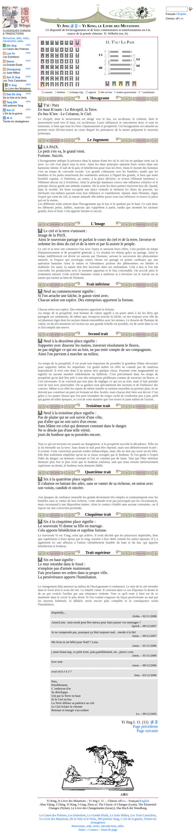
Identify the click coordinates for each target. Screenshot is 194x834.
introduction (108, 826)
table (121, 826)
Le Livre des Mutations (53, 819)
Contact (93, 829)
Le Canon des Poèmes (53, 815)
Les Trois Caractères (143, 815)
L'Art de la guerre (131, 819)
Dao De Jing (13, 94)
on (124, 801)
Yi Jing (12, 85)
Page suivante (147, 731)
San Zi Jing (13, 77)
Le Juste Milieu (119, 815)
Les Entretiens (77, 815)
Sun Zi (10, 110)
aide (88, 826)
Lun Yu (10, 53)
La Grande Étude (97, 815)
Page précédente (145, 726)
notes (96, 826)
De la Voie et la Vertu (83, 819)
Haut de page (109, 829)
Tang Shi (11, 102)
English (144, 801)
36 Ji (9, 118)
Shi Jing (11, 45)
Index (82, 829)
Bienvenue (78, 826)
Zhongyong (13, 69)
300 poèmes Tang (108, 819)
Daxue (10, 61)
